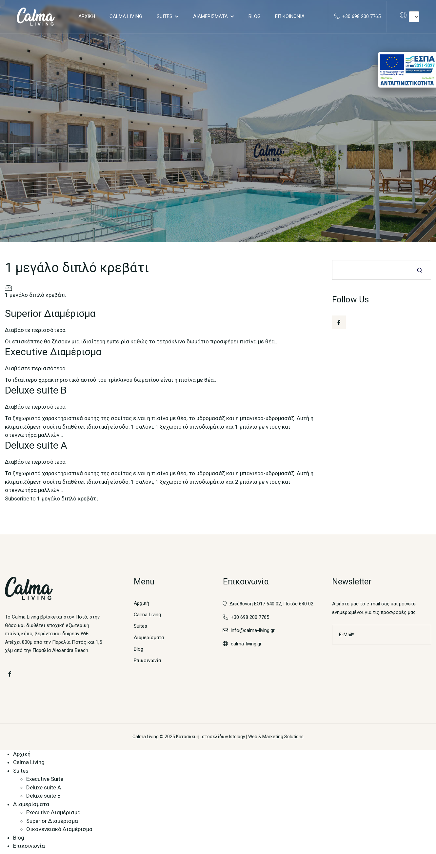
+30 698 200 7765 (246, 617)
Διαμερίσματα (210, 17)
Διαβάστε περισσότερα (35, 330)
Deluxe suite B (43, 796)
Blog (254, 17)
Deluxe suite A (43, 787)
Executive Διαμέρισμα (53, 813)
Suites (164, 17)
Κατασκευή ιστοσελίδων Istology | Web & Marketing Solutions (240, 737)
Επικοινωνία (289, 17)
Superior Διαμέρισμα (52, 821)
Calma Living (125, 17)
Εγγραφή (421, 635)
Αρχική (86, 17)
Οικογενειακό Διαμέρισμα (59, 829)
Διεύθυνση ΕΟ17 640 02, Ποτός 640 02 (271, 604)
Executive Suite (44, 779)
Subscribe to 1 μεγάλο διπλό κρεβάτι (51, 499)
